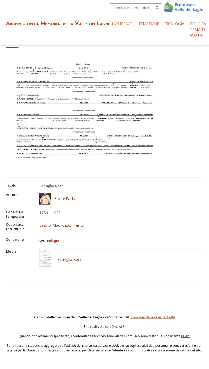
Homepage (122, 23)
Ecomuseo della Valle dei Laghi (152, 317)
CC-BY (185, 336)
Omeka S (117, 326)
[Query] (136, 7)
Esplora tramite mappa (198, 29)
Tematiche (149, 23)
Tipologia (174, 23)
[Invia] (157, 7)
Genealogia (49, 240)
